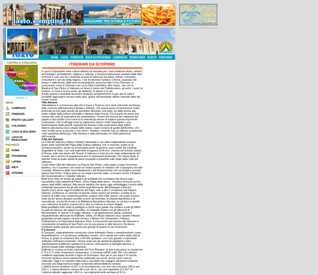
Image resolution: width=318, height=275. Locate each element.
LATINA (16, 161)
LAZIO (64, 57)
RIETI (15, 167)
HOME (54, 57)
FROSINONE (19, 155)
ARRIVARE (165, 57)
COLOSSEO (19, 125)
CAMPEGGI (120, 57)
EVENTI (152, 57)
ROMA (16, 150)
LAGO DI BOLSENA (24, 131)
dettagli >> (22, 97)
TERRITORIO (137, 57)
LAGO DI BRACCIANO (19, 138)
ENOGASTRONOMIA (98, 57)
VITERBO (17, 172)
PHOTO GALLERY (23, 119)
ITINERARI (76, 57)
